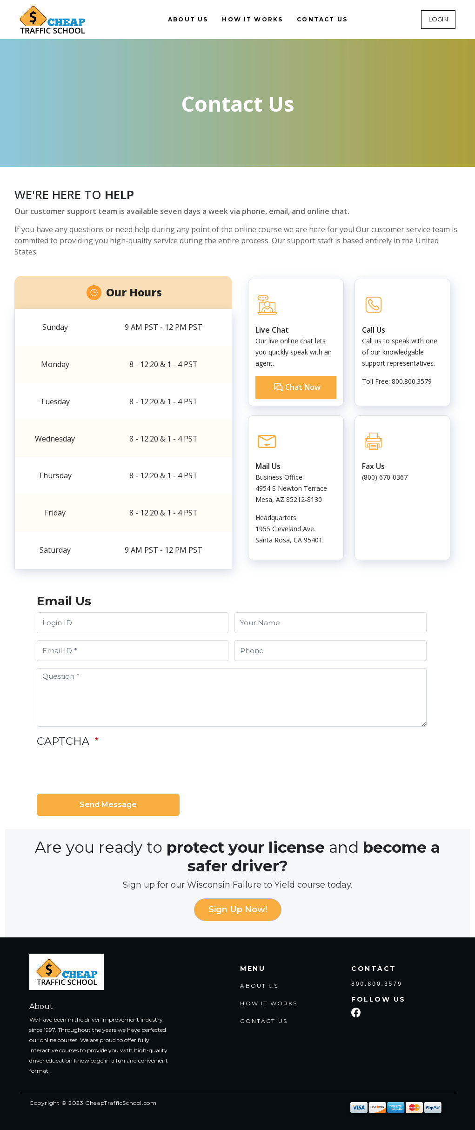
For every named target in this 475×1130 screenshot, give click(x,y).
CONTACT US (322, 19)
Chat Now (303, 387)
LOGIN (438, 19)
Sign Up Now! (237, 909)
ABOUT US (188, 19)
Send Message (108, 804)
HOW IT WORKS (252, 19)
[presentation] (107, 771)
